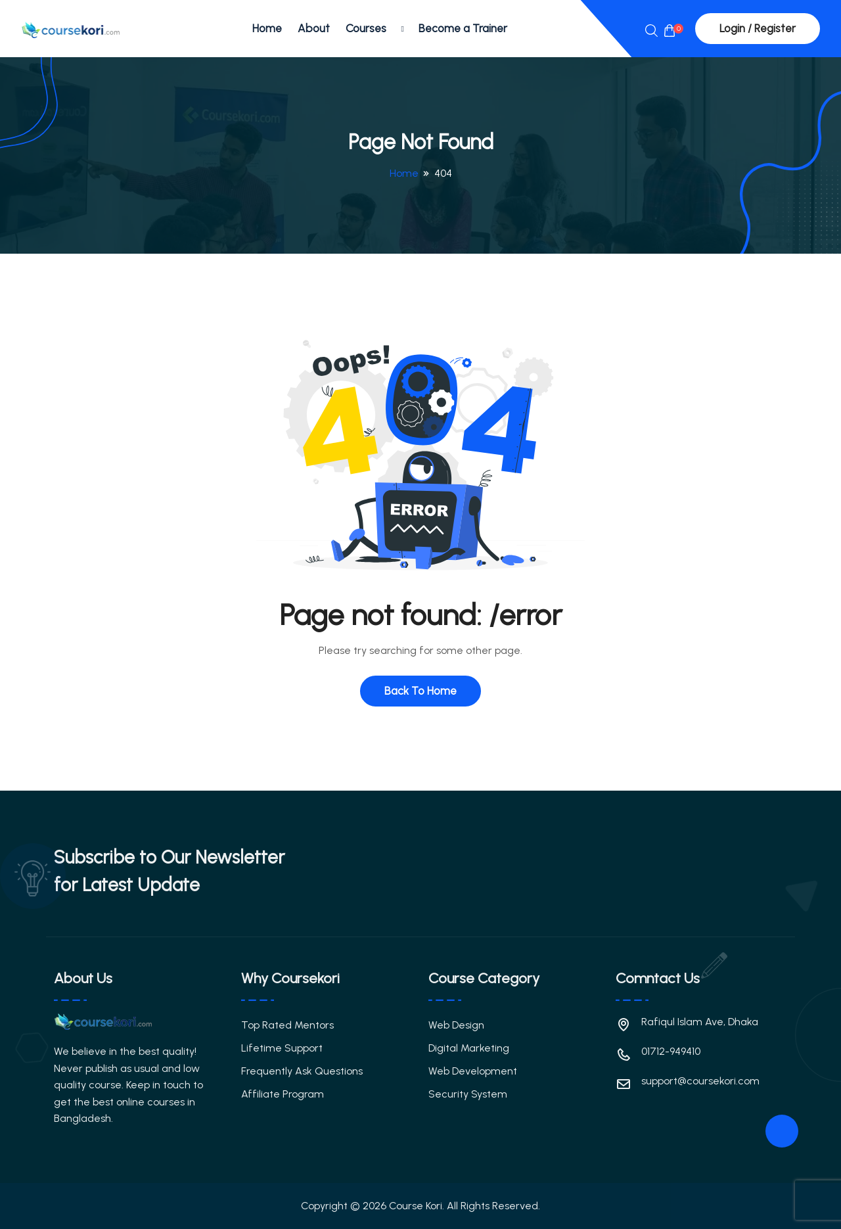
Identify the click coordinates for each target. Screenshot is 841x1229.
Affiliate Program (282, 1094)
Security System (467, 1094)
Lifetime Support (282, 1048)
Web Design (456, 1025)
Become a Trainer (463, 28)
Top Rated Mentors (287, 1025)
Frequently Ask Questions (302, 1071)
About (314, 28)
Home (267, 28)
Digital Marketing (468, 1048)
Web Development (472, 1071)
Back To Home (420, 690)
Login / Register (757, 28)
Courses (366, 28)
